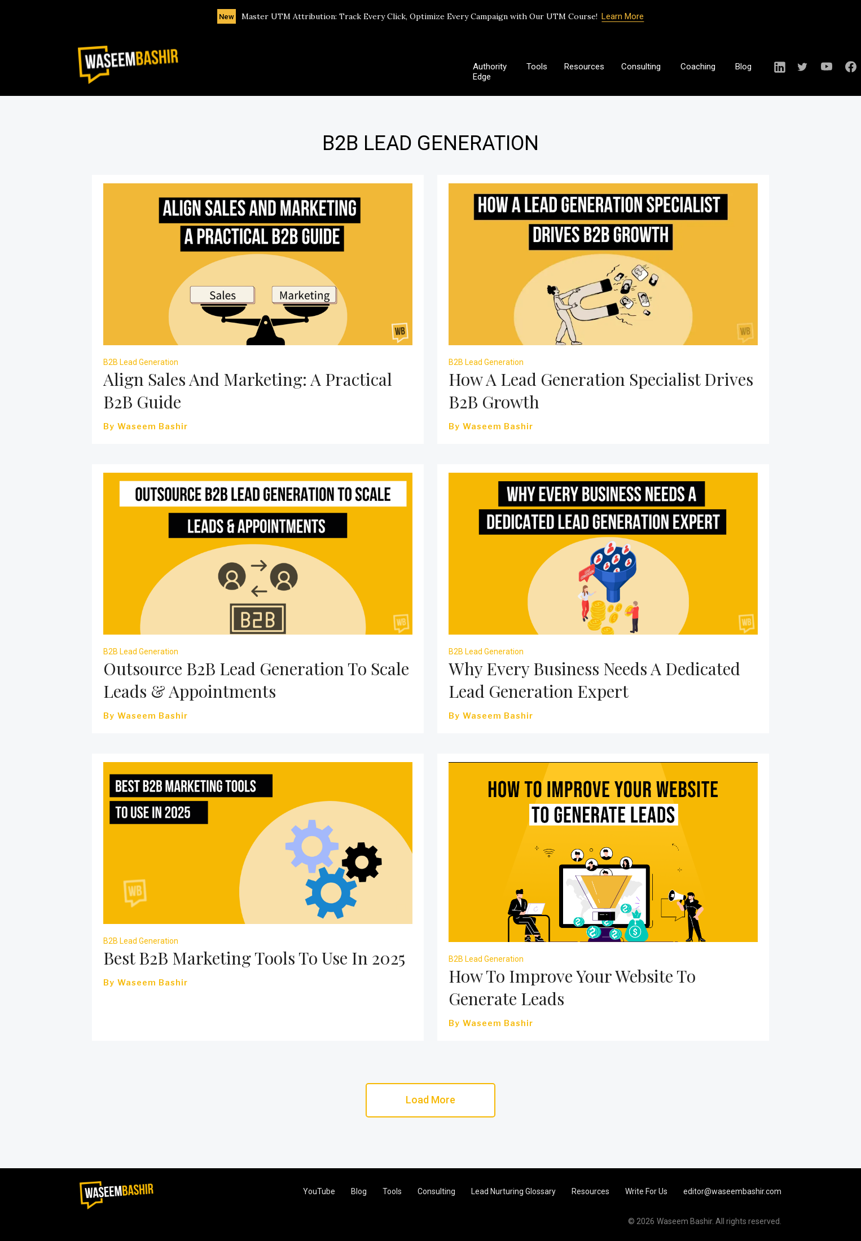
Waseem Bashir (152, 426)
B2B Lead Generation (140, 362)
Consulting (436, 1191)
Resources (584, 66)
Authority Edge (490, 71)
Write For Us (646, 1191)
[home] (128, 65)
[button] (646, 72)
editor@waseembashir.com (732, 1191)
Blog (743, 66)
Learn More (622, 16)
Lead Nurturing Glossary (513, 1191)
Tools (536, 66)
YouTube (319, 1191)
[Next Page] (430, 1100)
